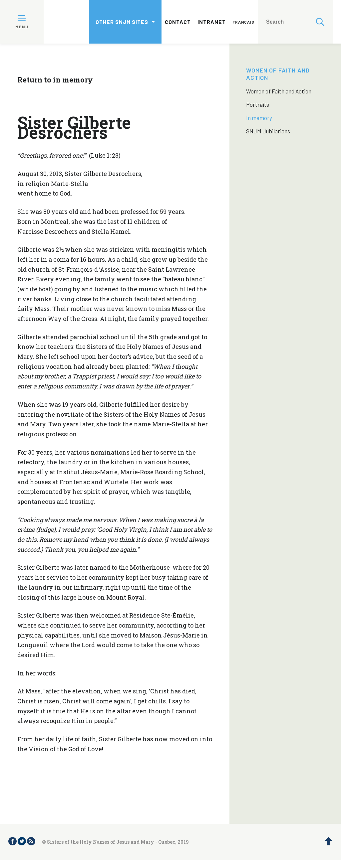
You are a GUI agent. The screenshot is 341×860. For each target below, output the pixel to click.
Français (243, 22)
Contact (178, 22)
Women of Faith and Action (278, 91)
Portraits (257, 104)
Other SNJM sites (122, 22)
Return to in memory (55, 79)
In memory (259, 117)
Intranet (211, 22)
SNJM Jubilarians (268, 131)
